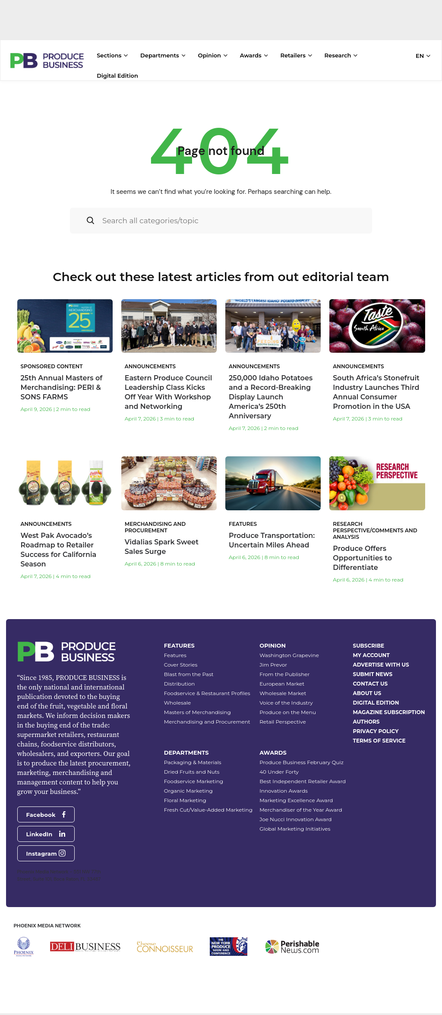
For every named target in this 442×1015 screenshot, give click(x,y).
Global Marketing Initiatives (294, 828)
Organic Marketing (188, 790)
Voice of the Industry (286, 702)
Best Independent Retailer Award (302, 781)
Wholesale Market (282, 693)
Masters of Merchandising (197, 712)
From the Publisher (284, 674)
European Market (281, 683)
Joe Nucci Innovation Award (295, 819)
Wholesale (177, 702)
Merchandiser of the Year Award (300, 809)
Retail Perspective (282, 721)
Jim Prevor (273, 664)
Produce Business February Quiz (301, 762)
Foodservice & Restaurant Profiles (207, 693)
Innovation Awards (283, 790)
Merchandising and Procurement (207, 721)
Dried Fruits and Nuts (192, 771)
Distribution (179, 683)
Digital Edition (117, 75)
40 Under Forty (279, 771)
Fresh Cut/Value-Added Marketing (208, 809)
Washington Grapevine (289, 655)
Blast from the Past (189, 674)
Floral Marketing (185, 800)
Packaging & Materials (192, 762)
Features (175, 655)
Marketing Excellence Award (296, 800)
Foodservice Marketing (193, 781)
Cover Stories (181, 664)
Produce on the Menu (287, 712)
